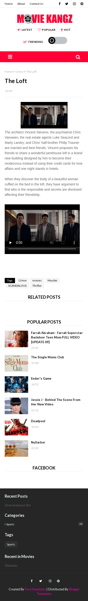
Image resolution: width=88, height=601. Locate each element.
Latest (25, 29)
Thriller (37, 285)
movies (37, 280)
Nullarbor (38, 442)
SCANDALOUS (17, 285)
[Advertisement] (46, 266)
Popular (46, 29)
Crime (19, 71)
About (21, 3)
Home (9, 3)
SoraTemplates (35, 589)
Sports (44, 524)
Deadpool (38, 421)
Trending (33, 42)
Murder (52, 280)
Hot (66, 29)
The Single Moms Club (47, 357)
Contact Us (36, 3)
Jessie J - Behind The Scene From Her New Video (55, 402)
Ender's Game (41, 378)
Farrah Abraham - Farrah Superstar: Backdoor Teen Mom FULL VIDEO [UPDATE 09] (57, 337)
